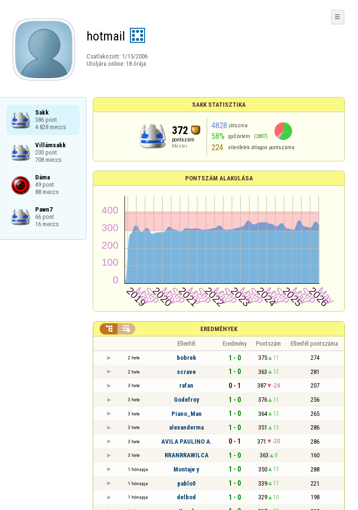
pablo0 (186, 483)
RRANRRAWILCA (187, 455)
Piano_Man (186, 413)
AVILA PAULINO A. (186, 441)
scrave (186, 371)
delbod (186, 497)
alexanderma (186, 427)
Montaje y (186, 469)
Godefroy (186, 399)
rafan (186, 385)
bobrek (186, 357)
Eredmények (218, 329)
